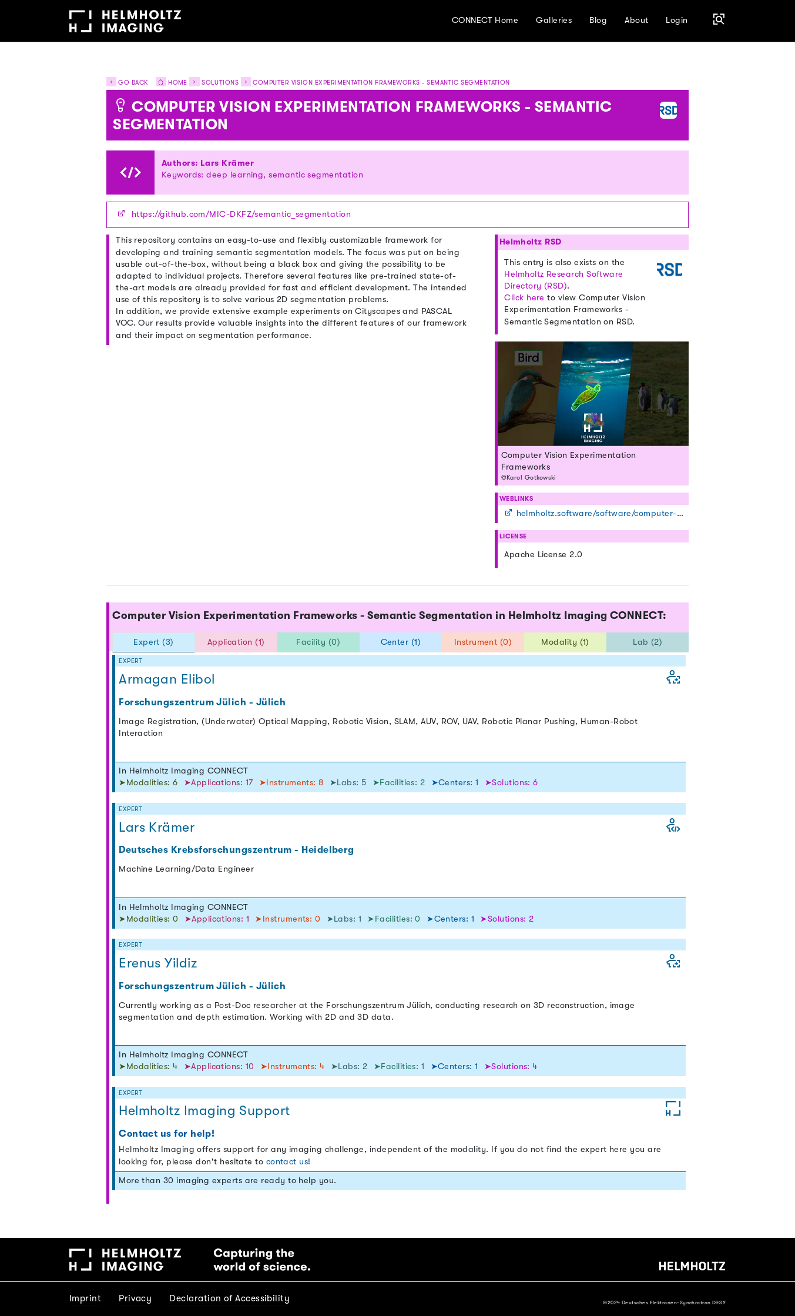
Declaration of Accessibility (229, 1298)
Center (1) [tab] (401, 642)
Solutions (220, 82)
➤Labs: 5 (349, 783)
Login (676, 20)
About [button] (636, 20)
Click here (524, 298)
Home (168, 82)
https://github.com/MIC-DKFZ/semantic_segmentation (241, 214)
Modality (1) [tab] (565, 642)
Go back (127, 82)
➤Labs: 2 (350, 1066)
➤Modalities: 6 (149, 783)
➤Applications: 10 (220, 1066)
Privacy (135, 1298)
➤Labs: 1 (345, 919)
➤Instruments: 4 (293, 1066)
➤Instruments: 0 (289, 919)
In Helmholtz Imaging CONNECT (183, 771)
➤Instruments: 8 (292, 783)
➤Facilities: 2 (400, 783)
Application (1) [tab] (236, 642)
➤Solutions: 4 (511, 1066)
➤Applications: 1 (218, 919)
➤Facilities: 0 (395, 919)
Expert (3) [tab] (153, 642)
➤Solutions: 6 (511, 783)
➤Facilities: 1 (400, 1066)
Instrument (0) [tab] (483, 642)
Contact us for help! (166, 1133)
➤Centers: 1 (456, 783)
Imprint (85, 1298)
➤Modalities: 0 (150, 919)
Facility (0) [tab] (318, 642)
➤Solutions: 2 (507, 919)
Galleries (554, 20)
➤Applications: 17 (220, 783)
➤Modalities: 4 (149, 1066)
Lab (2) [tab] (647, 642)
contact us (287, 1162)
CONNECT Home (485, 20)
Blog (598, 20)
